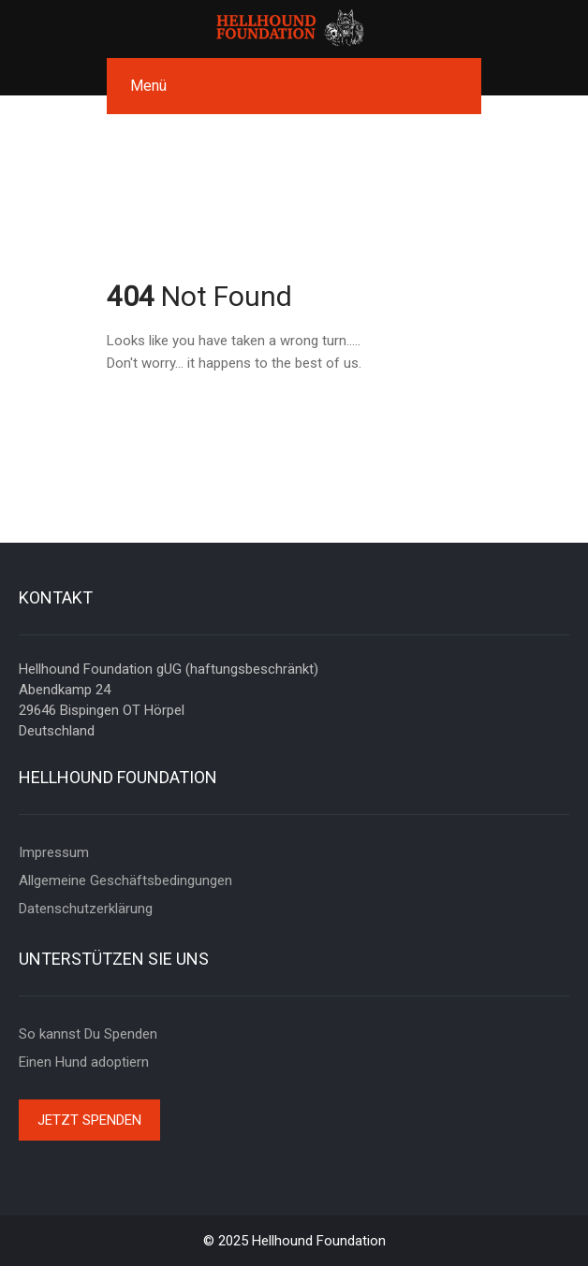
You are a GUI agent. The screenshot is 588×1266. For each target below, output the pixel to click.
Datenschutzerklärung (86, 908)
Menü (148, 86)
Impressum (54, 852)
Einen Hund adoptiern (84, 1062)
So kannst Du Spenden (88, 1034)
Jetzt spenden (89, 1120)
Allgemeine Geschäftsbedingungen (125, 880)
